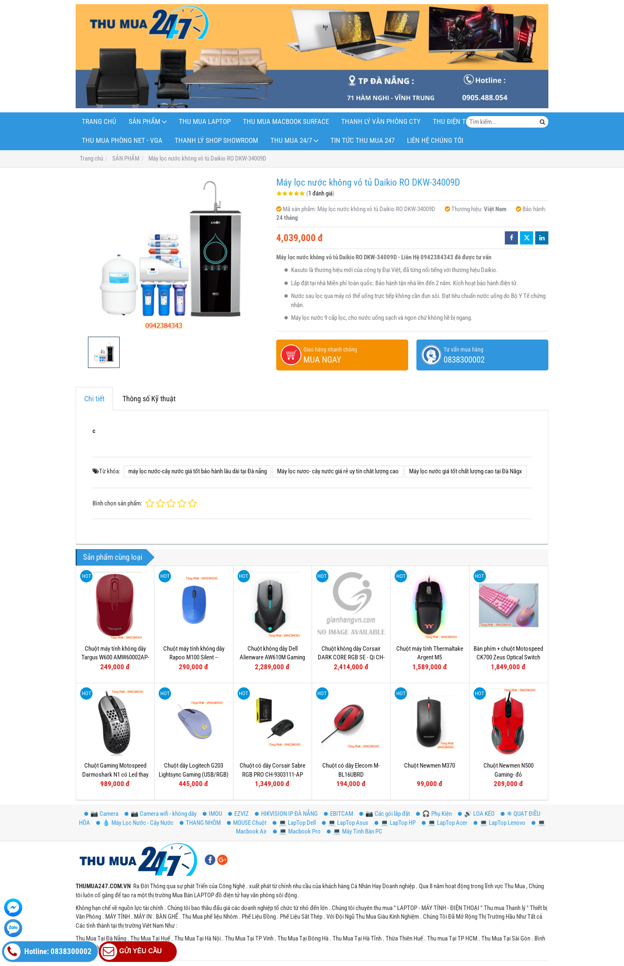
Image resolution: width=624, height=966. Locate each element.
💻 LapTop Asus (345, 822)
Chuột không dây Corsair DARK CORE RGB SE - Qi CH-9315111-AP (351, 657)
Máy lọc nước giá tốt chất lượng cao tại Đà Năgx (465, 471)
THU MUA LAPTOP (205, 122)
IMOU (212, 813)
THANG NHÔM (200, 822)
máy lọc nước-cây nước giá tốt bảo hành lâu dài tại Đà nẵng (197, 471)
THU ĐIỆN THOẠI (456, 122)
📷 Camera (101, 813)
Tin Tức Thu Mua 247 (362, 140)
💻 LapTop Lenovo (499, 822)
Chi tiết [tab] (94, 398)
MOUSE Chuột (246, 822)
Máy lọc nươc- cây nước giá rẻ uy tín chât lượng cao (338, 471)
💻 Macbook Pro (297, 831)
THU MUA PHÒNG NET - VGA (122, 140)
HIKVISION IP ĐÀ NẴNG (286, 813)
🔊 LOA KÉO (476, 813)
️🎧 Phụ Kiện (434, 813)
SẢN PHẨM (144, 122)
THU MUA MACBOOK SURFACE (286, 122)
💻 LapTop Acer (444, 822)
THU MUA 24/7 (291, 140)
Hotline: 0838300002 (48, 951)
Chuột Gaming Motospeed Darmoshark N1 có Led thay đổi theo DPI (115, 774)
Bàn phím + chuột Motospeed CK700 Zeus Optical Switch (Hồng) (508, 657)
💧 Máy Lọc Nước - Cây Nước (134, 822)
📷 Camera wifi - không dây (160, 813)
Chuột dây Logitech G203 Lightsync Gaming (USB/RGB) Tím (194, 774)
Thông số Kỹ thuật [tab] (149, 398)
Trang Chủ (99, 122)
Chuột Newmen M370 (429, 765)
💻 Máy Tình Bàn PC (354, 831)
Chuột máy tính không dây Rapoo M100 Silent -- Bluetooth (193, 657)
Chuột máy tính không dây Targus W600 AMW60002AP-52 (115, 657)
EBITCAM (338, 813)
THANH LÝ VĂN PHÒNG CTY (381, 122)
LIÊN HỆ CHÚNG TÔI (435, 140)
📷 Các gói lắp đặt (384, 813)
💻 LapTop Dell (294, 822)
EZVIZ (238, 813)
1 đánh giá (320, 193)
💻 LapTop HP (395, 822)
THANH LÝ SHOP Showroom (216, 140)
